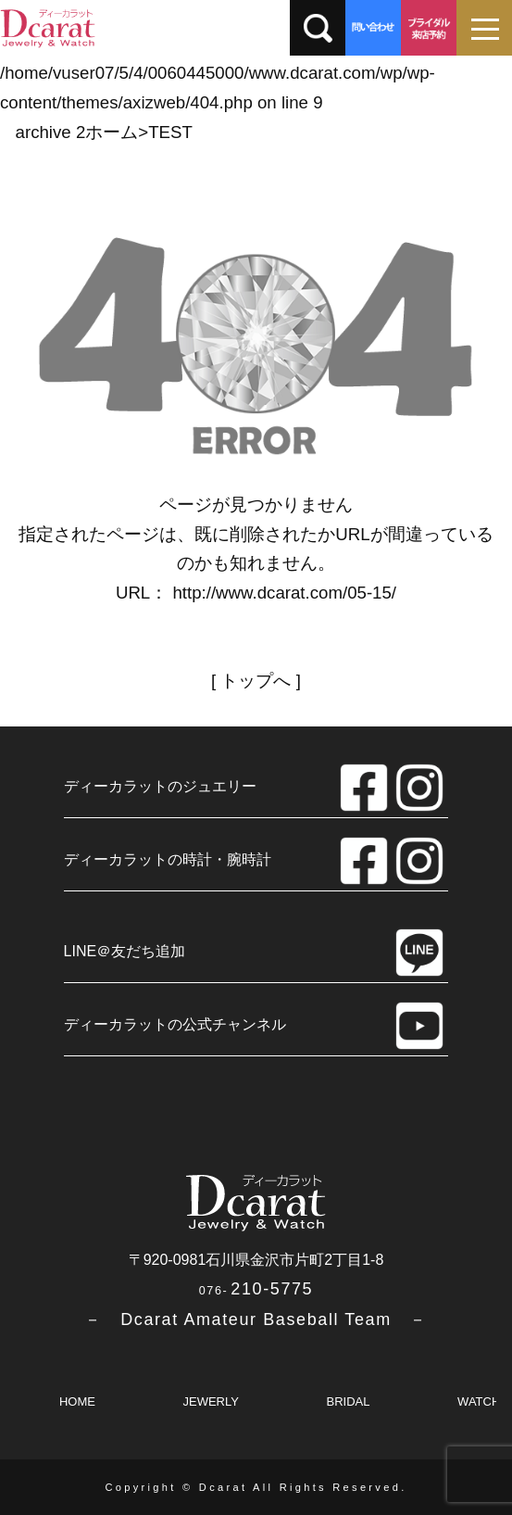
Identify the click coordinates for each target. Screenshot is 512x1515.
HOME (77, 1401)
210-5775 (256, 1289)
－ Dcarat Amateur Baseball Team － (256, 1319)
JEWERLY (210, 1401)
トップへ (255, 680)
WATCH (478, 1401)
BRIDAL (348, 1401)
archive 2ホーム (77, 132)
